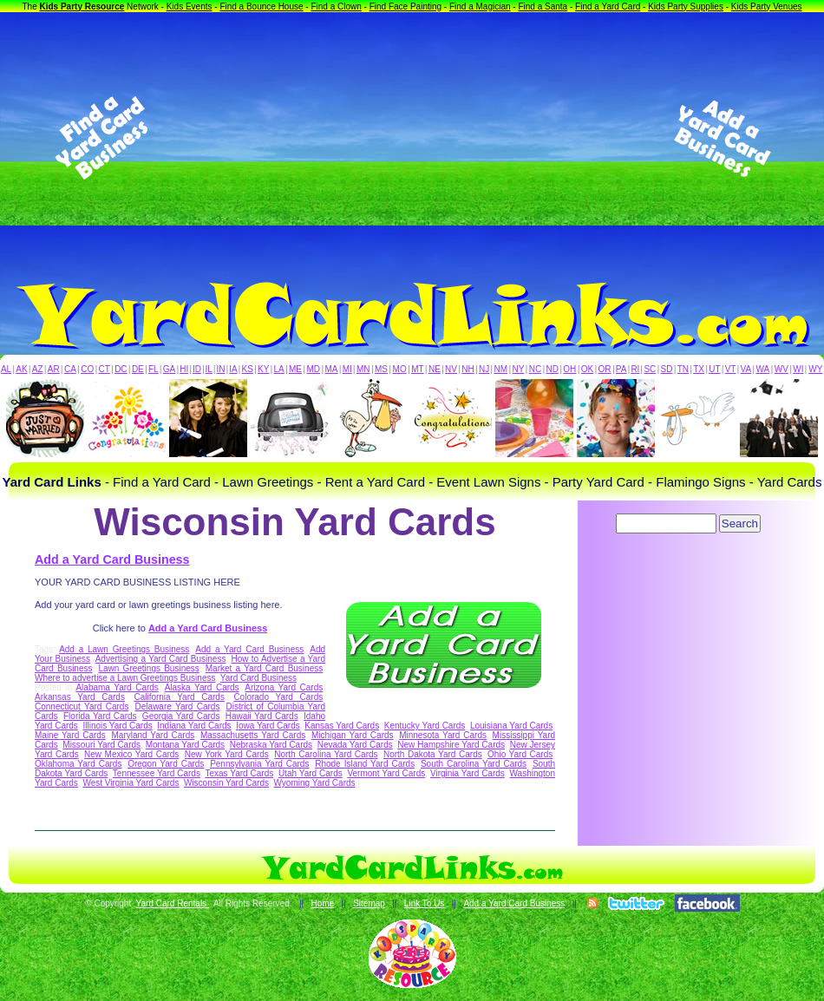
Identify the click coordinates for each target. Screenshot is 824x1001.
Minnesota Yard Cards (443, 735)
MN (363, 369)
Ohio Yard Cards (520, 754)
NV (451, 369)
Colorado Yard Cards (278, 697)
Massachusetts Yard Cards (252, 735)
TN (683, 369)
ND (552, 369)
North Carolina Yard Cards (325, 754)
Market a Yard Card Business (264, 668)
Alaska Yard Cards (202, 687)
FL (153, 369)
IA (233, 369)
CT (104, 369)
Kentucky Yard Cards (425, 725)
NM (501, 369)
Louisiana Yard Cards (511, 725)
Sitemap (369, 903)
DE (138, 369)
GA (169, 369)
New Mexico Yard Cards (131, 754)
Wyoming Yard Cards (315, 783)
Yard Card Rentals (172, 903)
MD (314, 369)
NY (518, 369)
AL (6, 369)
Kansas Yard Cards (341, 725)
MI (347, 369)
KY (263, 369)
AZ (37, 369)
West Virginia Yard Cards (130, 783)
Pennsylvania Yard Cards (259, 764)
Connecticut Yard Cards (81, 706)
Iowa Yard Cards (268, 725)
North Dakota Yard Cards (432, 754)
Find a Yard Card (607, 6)
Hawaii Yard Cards (262, 716)
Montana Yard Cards (185, 744)
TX (698, 369)
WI (798, 369)
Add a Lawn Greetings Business (124, 649)
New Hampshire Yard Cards (451, 744)
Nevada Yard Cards (355, 744)
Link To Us (424, 903)
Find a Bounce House (261, 6)
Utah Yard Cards (310, 773)
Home (322, 903)
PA (621, 369)
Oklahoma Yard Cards (78, 764)
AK (21, 369)
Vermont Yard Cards (386, 773)
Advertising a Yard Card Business (160, 659)
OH (569, 369)
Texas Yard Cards (239, 773)
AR (54, 369)
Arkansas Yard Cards (80, 697)
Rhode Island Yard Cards (365, 764)
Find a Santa (542, 6)
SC (650, 369)
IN (220, 369)
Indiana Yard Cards (194, 725)
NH (467, 369)
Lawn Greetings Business (148, 668)
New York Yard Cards (227, 754)
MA (331, 369)
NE (434, 369)
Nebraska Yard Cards (271, 744)
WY (815, 369)
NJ (484, 369)
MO (400, 369)
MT (417, 369)
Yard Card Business (258, 678)
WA (763, 369)
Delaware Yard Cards (177, 706)
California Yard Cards (179, 697)
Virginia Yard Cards (467, 773)
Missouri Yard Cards (101, 744)
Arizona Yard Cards (284, 687)
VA (746, 369)
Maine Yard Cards (70, 735)
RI (635, 369)
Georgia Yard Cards (181, 716)
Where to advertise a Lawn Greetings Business (125, 678)
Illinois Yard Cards (117, 725)
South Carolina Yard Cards (473, 764)
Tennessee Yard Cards (156, 773)
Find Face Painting (405, 6)
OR (604, 369)
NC (535, 369)
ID (197, 369)
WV (781, 369)
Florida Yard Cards (100, 716)
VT (730, 369)
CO (87, 369)
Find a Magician (480, 6)
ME (295, 369)
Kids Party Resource (82, 6)
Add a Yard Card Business (112, 559)
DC (120, 369)
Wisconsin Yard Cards (226, 783)
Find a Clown (336, 6)
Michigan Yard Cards (352, 735)
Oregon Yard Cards (166, 764)
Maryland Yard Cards (153, 735)
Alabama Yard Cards (116, 687)
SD (667, 369)
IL (209, 369)
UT (714, 369)
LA (279, 369)
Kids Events (190, 6)
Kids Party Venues (766, 6)
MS (381, 369)
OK (587, 369)
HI (184, 369)
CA (70, 369)
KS (247, 369)
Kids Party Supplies (685, 6)
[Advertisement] (412, 137)
